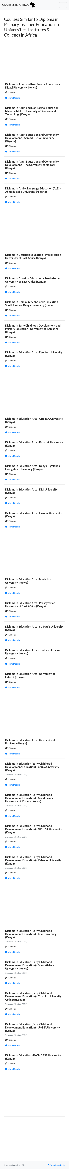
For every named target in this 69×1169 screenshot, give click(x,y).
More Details (12, 97)
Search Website (56, 1165)
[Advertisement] (34, 58)
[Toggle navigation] (63, 5)
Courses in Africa (19, 5)
